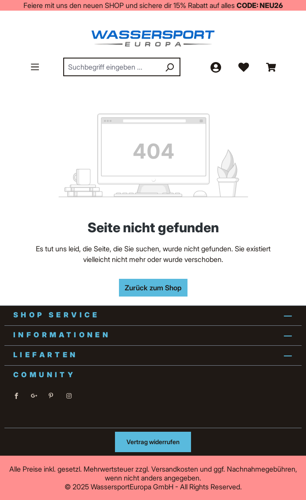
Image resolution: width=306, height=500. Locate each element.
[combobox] (112, 67)
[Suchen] (169, 67)
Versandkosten (174, 469)
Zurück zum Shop (153, 287)
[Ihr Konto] (215, 67)
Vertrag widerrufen (153, 441)
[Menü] (35, 66)
